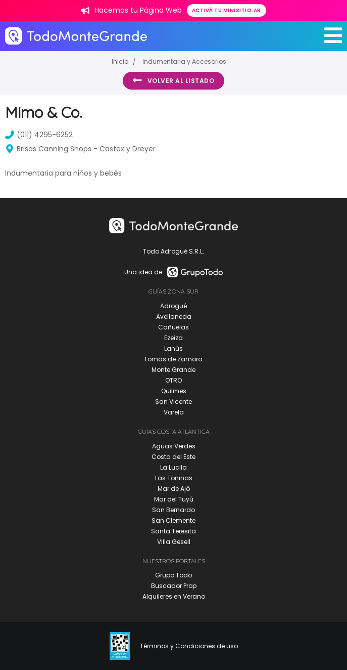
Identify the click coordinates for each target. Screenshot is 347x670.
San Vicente (173, 401)
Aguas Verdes (173, 446)
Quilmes (173, 391)
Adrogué (173, 306)
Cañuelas (173, 327)
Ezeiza (173, 337)
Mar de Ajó (174, 488)
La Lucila (173, 467)
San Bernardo (173, 510)
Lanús (173, 348)
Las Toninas (173, 478)
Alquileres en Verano (173, 596)
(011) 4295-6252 (39, 134)
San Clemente (173, 520)
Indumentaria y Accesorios (184, 61)
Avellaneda (173, 316)
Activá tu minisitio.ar (226, 10)
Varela (174, 412)
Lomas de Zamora (174, 359)
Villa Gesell (173, 541)
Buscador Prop (173, 585)
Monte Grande (173, 369)
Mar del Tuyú (173, 499)
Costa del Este (173, 456)
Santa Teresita (173, 531)
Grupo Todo (173, 575)
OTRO (173, 380)
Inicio (120, 61)
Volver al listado (173, 80)
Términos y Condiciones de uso (189, 646)
